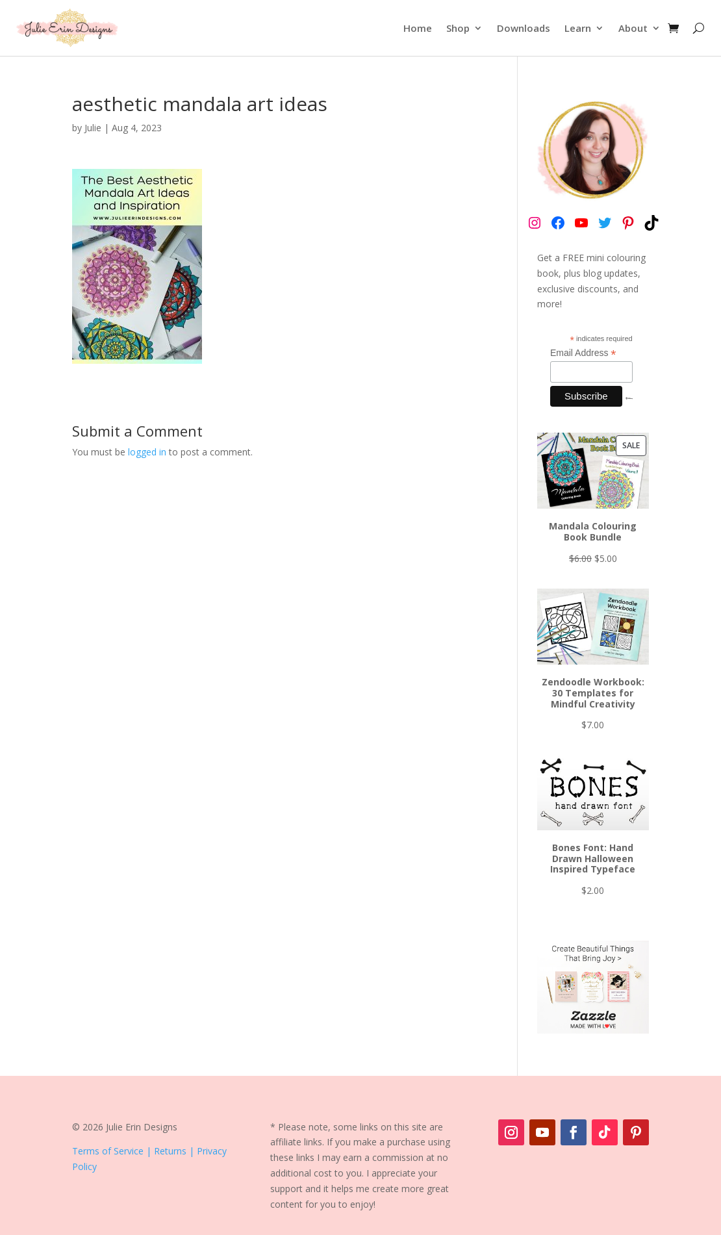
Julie (92, 127)
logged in (147, 452)
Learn (577, 27)
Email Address (583, 353)
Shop (458, 27)
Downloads (523, 27)
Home (417, 27)
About (633, 27)
